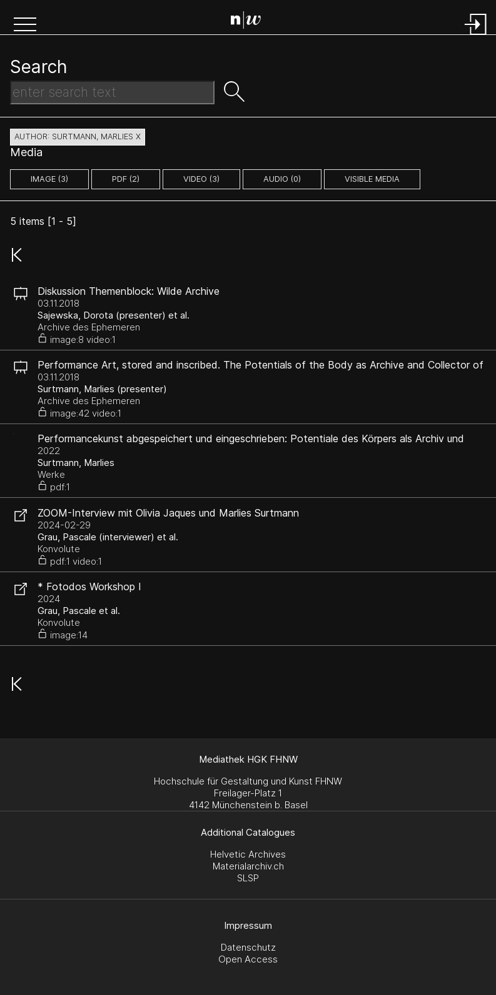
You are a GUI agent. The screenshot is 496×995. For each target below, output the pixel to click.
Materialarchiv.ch (248, 866)
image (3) (49, 179)
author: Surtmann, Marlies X (77, 136)
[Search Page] (250, 22)
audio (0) (282, 179)
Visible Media (372, 179)
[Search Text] (112, 92)
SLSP (248, 878)
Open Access (248, 959)
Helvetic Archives (248, 854)
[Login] (476, 36)
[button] (25, 25)
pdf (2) (125, 179)
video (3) (201, 179)
